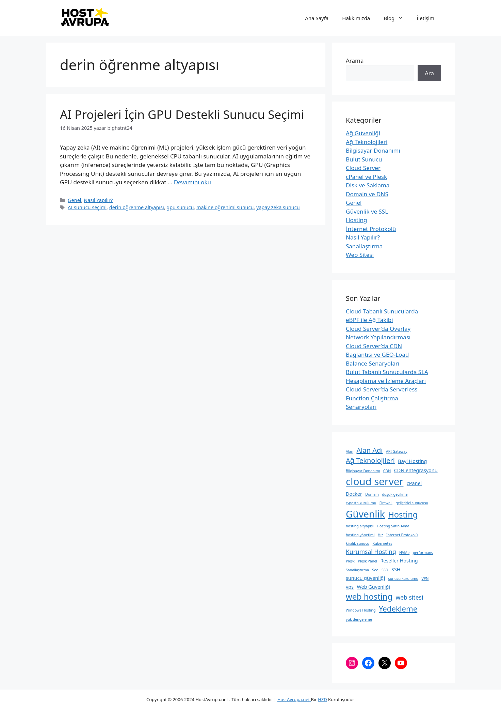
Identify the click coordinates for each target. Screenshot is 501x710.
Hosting (356, 220)
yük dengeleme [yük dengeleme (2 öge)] (359, 619)
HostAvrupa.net (294, 699)
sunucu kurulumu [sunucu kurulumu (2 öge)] (403, 578)
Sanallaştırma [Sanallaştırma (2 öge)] (357, 570)
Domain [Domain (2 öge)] (372, 494)
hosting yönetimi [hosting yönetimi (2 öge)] (360, 534)
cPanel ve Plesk (366, 177)
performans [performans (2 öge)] (423, 552)
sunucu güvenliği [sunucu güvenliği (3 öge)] (365, 578)
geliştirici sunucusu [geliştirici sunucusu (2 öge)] (411, 502)
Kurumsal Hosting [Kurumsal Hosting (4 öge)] (371, 551)
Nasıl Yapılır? (98, 200)
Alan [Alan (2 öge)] (349, 451)
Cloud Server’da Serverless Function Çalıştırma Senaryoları (381, 398)
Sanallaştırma (364, 246)
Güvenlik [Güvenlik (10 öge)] (365, 513)
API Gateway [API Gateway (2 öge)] (396, 451)
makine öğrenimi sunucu (225, 207)
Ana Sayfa (316, 18)
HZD (322, 699)
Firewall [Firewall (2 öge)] (385, 502)
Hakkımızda (356, 18)
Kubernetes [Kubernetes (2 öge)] (382, 543)
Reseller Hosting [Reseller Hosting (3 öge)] (399, 560)
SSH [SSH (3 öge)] (395, 569)
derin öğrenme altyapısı (136, 207)
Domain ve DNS (367, 194)
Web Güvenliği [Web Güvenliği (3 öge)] (373, 587)
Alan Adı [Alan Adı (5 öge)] (370, 450)
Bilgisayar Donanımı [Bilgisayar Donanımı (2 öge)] (363, 470)
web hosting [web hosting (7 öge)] (369, 596)
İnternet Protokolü (371, 229)
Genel (74, 200)
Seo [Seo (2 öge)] (375, 570)
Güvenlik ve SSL (367, 211)
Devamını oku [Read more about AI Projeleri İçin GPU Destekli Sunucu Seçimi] (192, 182)
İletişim (425, 18)
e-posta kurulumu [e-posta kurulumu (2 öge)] (361, 502)
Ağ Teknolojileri (366, 142)
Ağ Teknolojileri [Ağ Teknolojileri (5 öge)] (370, 460)
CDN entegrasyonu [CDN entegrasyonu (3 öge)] (416, 470)
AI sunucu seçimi (87, 207)
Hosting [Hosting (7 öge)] (403, 514)
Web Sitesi (360, 255)
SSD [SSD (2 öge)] (385, 570)
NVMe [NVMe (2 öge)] (404, 552)
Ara (429, 73)
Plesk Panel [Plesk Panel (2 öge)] (367, 561)
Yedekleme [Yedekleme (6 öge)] (398, 608)
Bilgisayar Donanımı (373, 150)
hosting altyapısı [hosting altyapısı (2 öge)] (360, 526)
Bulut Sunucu (364, 159)
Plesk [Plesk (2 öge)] (350, 561)
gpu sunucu (180, 207)
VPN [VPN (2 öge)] (425, 578)
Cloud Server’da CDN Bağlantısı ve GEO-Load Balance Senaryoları (377, 354)
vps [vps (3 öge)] (350, 587)
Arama (355, 60)
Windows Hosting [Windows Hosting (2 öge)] (360, 610)
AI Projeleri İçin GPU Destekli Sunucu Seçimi (182, 114)
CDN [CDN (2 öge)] (387, 470)
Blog (397, 18)
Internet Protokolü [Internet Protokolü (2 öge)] (402, 534)
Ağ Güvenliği (363, 133)
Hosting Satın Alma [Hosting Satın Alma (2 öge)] (393, 526)
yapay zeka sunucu (278, 207)
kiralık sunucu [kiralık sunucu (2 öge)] (357, 543)
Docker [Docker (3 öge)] (354, 494)
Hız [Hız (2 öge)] (380, 534)
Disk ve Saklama (367, 185)
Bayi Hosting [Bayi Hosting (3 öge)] (412, 461)
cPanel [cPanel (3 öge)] (414, 483)
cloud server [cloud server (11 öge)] (374, 481)
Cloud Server (363, 168)
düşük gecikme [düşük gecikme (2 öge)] (394, 494)
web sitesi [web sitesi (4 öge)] (409, 597)
